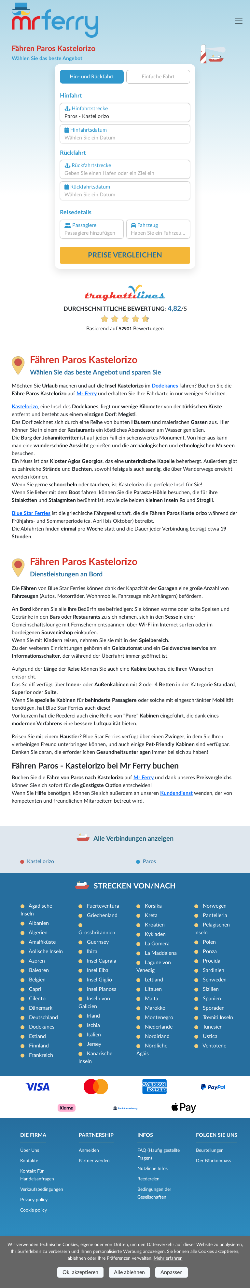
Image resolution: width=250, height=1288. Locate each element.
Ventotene (214, 1045)
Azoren (37, 961)
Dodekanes (165, 385)
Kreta (151, 915)
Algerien (38, 932)
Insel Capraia (101, 961)
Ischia (93, 1025)
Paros (149, 861)
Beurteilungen (210, 1150)
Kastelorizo (25, 406)
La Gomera (157, 943)
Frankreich (41, 1055)
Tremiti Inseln (218, 1017)
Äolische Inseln (46, 951)
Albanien (39, 923)
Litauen (153, 989)
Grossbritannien (96, 932)
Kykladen (155, 934)
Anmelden (89, 1150)
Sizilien (211, 989)
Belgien (37, 979)
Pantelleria (215, 915)
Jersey (94, 1044)
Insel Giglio (99, 979)
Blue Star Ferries (31, 513)
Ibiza (92, 951)
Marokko (155, 1008)
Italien (94, 1034)
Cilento (37, 998)
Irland (93, 1016)
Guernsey (98, 942)
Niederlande (159, 1027)
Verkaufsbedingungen (41, 1189)
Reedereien (148, 1179)
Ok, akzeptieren (80, 1272)
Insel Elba (97, 970)
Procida (211, 961)
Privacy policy (34, 1200)
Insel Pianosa (102, 989)
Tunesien (213, 1027)
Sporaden (214, 1008)
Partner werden (94, 1161)
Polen (209, 942)
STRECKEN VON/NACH (135, 886)
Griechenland (102, 915)
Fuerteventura (103, 906)
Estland (37, 1036)
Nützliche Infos (152, 1168)
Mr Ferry (86, 393)
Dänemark (40, 1008)
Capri (35, 989)
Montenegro (159, 1017)
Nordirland (157, 1036)
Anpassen (171, 1272)
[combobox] (125, 116)
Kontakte (29, 1161)
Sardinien (213, 970)
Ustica (210, 1036)
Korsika (153, 906)
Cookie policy (33, 1210)
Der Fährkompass (213, 1161)
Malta (151, 998)
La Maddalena (161, 953)
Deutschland (43, 1017)
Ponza (210, 951)
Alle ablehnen (129, 1272)
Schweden (215, 979)
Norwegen (215, 906)
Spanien (212, 998)
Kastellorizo (40, 861)
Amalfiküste (42, 942)
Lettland (154, 979)
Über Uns (29, 1150)
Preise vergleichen (125, 255)
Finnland (39, 1045)
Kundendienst (176, 793)
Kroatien (155, 924)
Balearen (39, 970)
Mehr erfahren (168, 1258)
